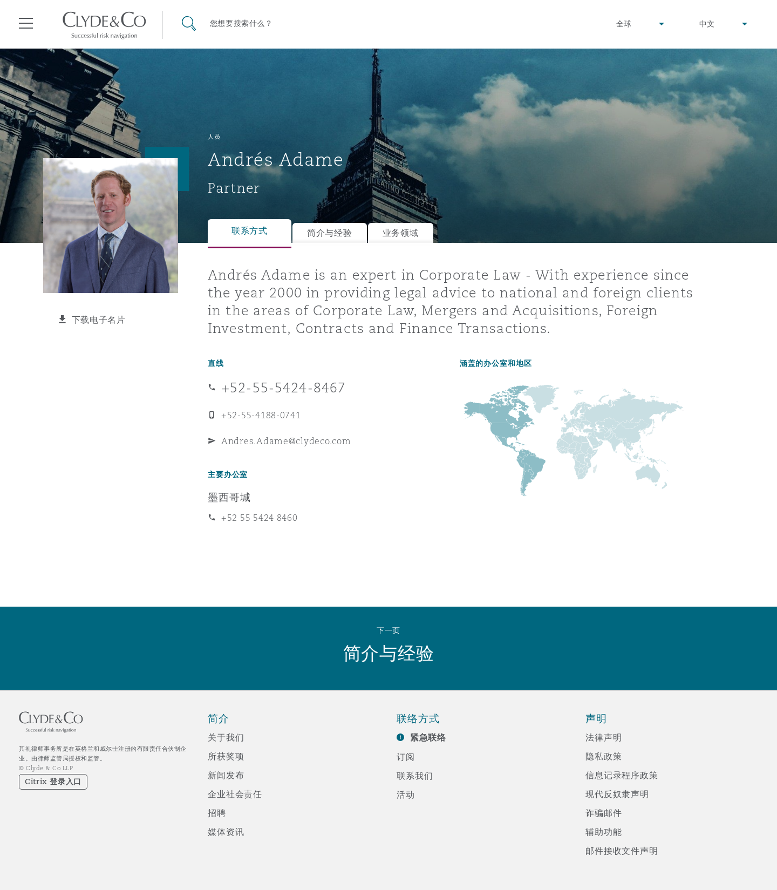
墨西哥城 (229, 497)
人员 (214, 136)
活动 (406, 794)
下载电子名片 (99, 319)
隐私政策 (603, 756)
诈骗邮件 (603, 812)
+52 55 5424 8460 (259, 517)
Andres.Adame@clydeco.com (286, 441)
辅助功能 (603, 831)
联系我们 (415, 775)
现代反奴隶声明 (617, 794)
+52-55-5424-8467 (283, 387)
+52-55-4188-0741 (261, 415)
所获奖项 (226, 756)
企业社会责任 (235, 794)
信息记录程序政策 (621, 775)
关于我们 (226, 737)
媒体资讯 (226, 831)
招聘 (217, 812)
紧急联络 (428, 737)
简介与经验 (329, 233)
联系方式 (249, 230)
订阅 (406, 756)
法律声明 (603, 737)
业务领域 (401, 233)
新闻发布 (226, 775)
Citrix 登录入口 (53, 781)
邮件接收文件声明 (621, 850)
